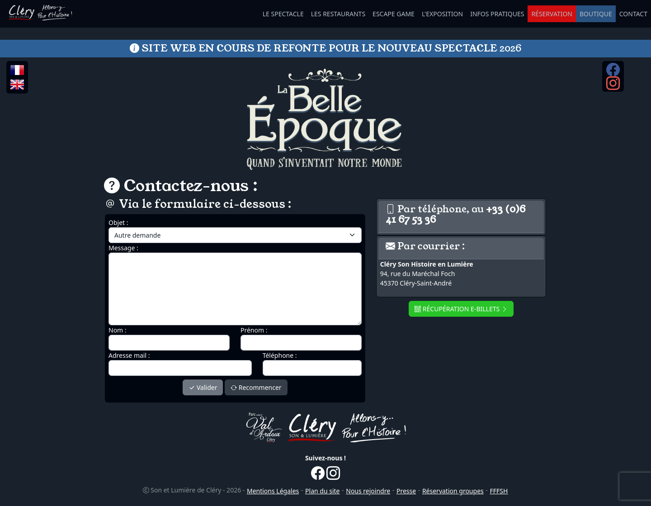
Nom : (117, 330)
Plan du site (322, 491)
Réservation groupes (453, 491)
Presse (406, 491)
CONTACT (633, 13)
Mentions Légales (273, 491)
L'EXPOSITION (442, 13)
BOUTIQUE (596, 13)
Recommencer (256, 387)
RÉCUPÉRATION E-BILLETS (461, 309)
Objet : (118, 222)
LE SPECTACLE (283, 13)
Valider (203, 387)
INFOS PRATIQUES (497, 13)
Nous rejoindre (368, 491)
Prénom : (254, 330)
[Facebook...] (613, 73)
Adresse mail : (129, 355)
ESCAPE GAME (394, 13)
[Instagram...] (613, 87)
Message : (123, 248)
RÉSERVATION (551, 13)
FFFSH (499, 491)
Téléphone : (280, 355)
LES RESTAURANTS (338, 13)
